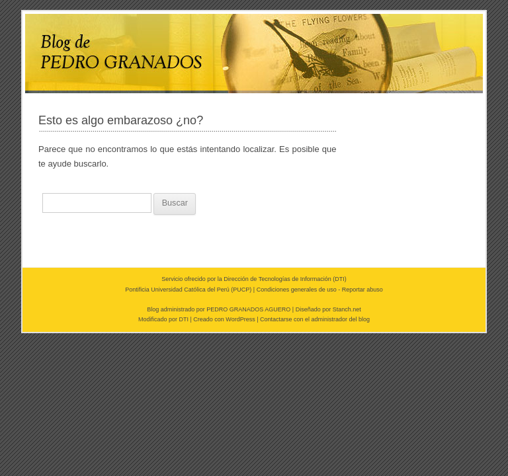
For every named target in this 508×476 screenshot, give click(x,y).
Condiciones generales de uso (297, 289)
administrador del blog (341, 319)
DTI (340, 279)
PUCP (241, 289)
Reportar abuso (362, 289)
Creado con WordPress (224, 319)
